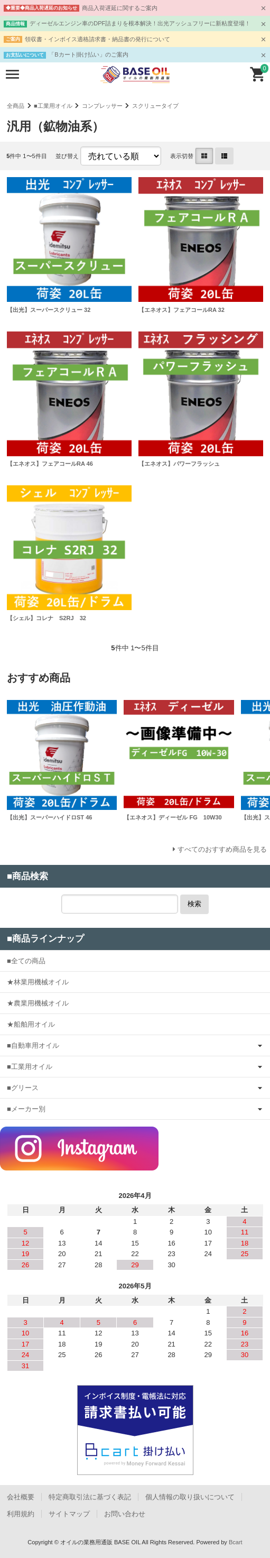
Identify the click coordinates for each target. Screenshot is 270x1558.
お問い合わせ (124, 1514)
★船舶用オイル (31, 1024)
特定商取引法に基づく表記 (90, 1497)
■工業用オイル (53, 106)
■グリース (23, 1088)
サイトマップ (69, 1514)
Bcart (236, 1542)
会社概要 (20, 1497)
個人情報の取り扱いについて (190, 1497)
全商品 (15, 106)
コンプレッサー (102, 106)
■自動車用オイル (33, 1045)
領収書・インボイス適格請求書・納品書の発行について (97, 39)
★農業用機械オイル (38, 1003)
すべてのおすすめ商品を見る (222, 849)
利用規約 (20, 1514)
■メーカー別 (26, 1109)
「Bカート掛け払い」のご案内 (88, 54)
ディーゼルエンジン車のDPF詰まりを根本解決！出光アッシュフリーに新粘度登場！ (140, 23)
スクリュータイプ (155, 106)
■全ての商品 (26, 961)
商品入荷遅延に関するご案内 (119, 8)
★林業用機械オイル (38, 982)
